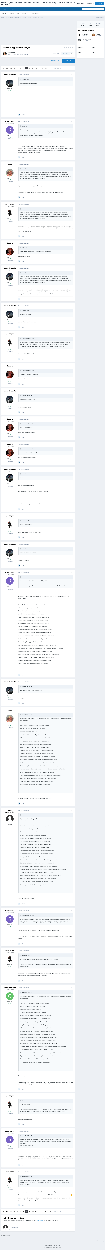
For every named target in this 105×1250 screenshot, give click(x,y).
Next (46, 68)
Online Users (25, 13)
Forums (4, 13)
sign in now (40, 1220)
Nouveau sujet (55, 60)
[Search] (91, 9)
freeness (98, 34)
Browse (5, 9)
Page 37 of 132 (58, 68)
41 (39, 68)
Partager (56, 53)
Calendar (11, 13)
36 (23, 68)
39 (32, 68)
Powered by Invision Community (52, 1247)
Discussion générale (22, 54)
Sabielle (10, 243)
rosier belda (9, 121)
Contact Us (57, 1245)
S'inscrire (99, 3)
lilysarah (12, 52)
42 (42, 68)
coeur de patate (10, 74)
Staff (18, 13)
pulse (10, 164)
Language (48, 1245)
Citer (23, 114)
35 (20, 68)
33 (14, 68)
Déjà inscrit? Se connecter (85, 3)
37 (26, 68)
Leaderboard (35, 13)
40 (36, 68)
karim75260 (9, 204)
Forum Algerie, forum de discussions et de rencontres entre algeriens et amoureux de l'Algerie (38, 3)
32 (11, 68)
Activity (12, 9)
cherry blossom (10, 987)
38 (29, 68)
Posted (24, 74)
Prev (7, 68)
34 (17, 68)
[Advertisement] (32, 33)
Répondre (68, 60)
